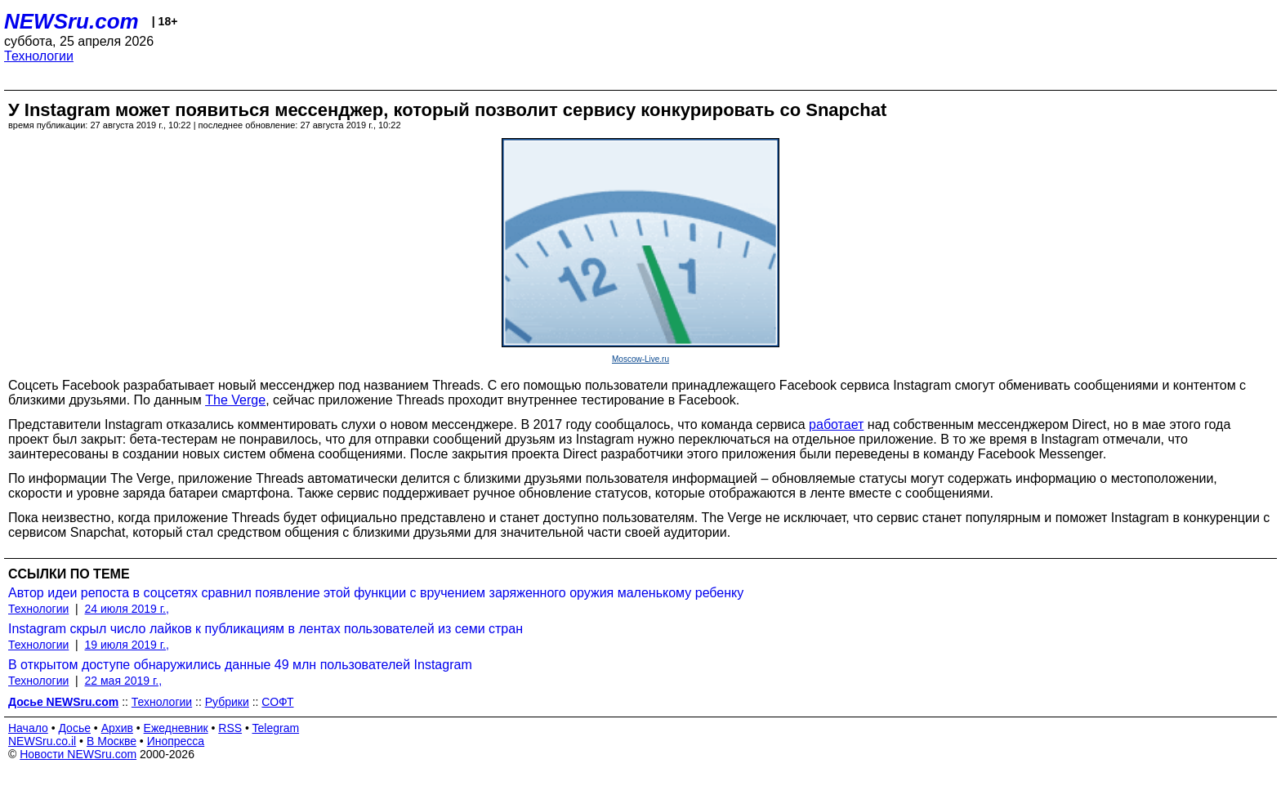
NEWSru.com (71, 21)
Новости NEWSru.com (78, 754)
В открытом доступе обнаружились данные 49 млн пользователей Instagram (240, 665)
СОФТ (277, 701)
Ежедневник (176, 728)
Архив (117, 728)
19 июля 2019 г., (127, 644)
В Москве (111, 741)
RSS (230, 728)
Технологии (39, 56)
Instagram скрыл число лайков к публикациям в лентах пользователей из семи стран (265, 629)
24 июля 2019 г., (127, 608)
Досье (74, 728)
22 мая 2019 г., (124, 680)
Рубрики (227, 701)
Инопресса (176, 741)
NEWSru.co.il (42, 741)
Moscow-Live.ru (640, 359)
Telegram (276, 728)
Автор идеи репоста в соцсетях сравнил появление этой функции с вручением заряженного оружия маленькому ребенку (375, 593)
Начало (28, 728)
